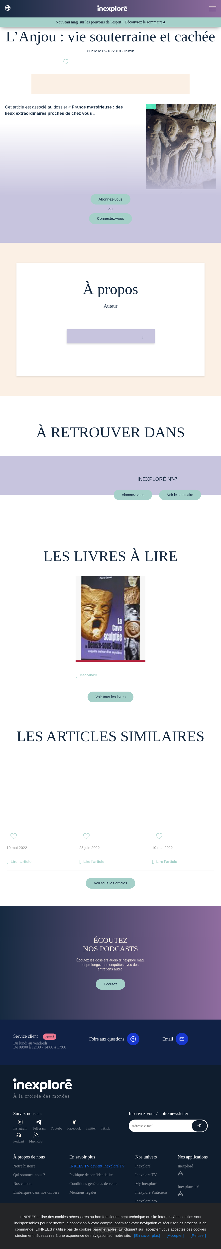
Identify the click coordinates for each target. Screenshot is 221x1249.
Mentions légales (83, 1192)
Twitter (91, 1128)
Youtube (56, 1128)
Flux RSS (36, 1138)
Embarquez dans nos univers (36, 1192)
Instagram (20, 1125)
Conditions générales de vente (93, 1183)
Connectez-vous (110, 218)
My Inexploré (146, 1183)
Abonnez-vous (110, 199)
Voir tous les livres (111, 697)
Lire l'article (20, 861)
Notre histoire (24, 1166)
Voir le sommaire (180, 495)
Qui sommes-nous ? (29, 1175)
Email (175, 1039)
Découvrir (88, 675)
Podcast (18, 1138)
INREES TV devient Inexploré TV (97, 1166)
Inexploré (142, 1166)
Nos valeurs (22, 1183)
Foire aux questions (114, 1039)
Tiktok (105, 1128)
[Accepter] (175, 1235)
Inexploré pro (146, 1201)
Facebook (74, 1125)
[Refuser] (198, 1235)
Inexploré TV (146, 1175)
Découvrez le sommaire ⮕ (144, 22)
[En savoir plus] (147, 1235)
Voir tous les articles (110, 883)
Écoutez (110, 984)
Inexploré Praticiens (151, 1192)
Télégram (39, 1125)
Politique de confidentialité (90, 1175)
